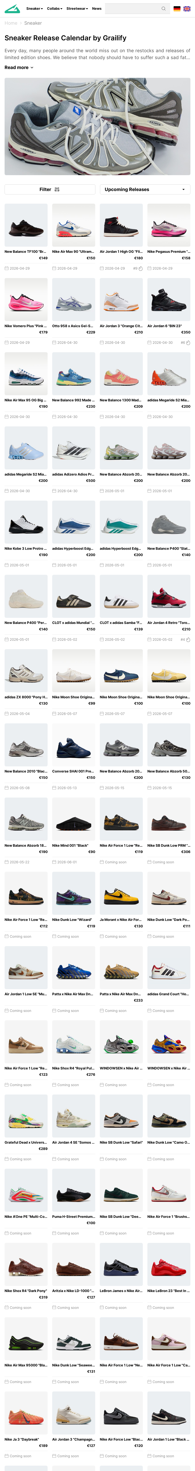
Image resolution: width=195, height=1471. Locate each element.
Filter (50, 189)
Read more (20, 67)
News (97, 9)
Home (11, 23)
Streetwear (76, 9)
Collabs (53, 9)
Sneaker (33, 9)
